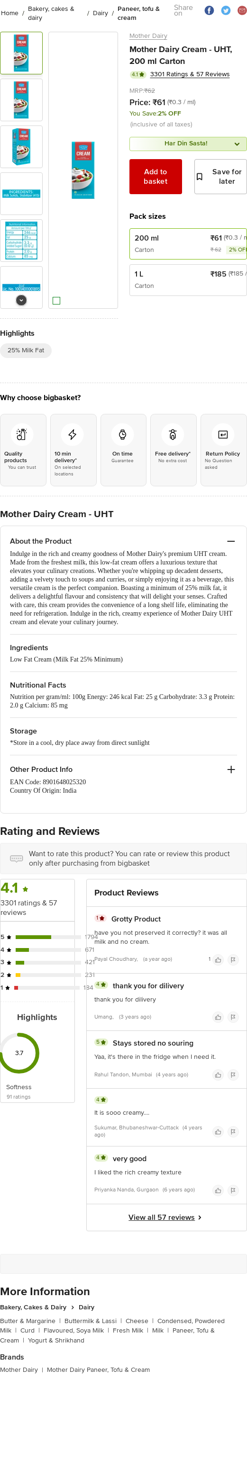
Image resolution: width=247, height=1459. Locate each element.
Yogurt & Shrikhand (56, 1340)
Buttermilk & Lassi (93, 1321)
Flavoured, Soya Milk (76, 1330)
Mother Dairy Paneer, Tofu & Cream (98, 1370)
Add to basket (155, 176)
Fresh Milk (130, 1330)
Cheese (140, 1321)
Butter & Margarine (30, 1321)
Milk (160, 1330)
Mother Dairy (148, 36)
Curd (30, 1330)
